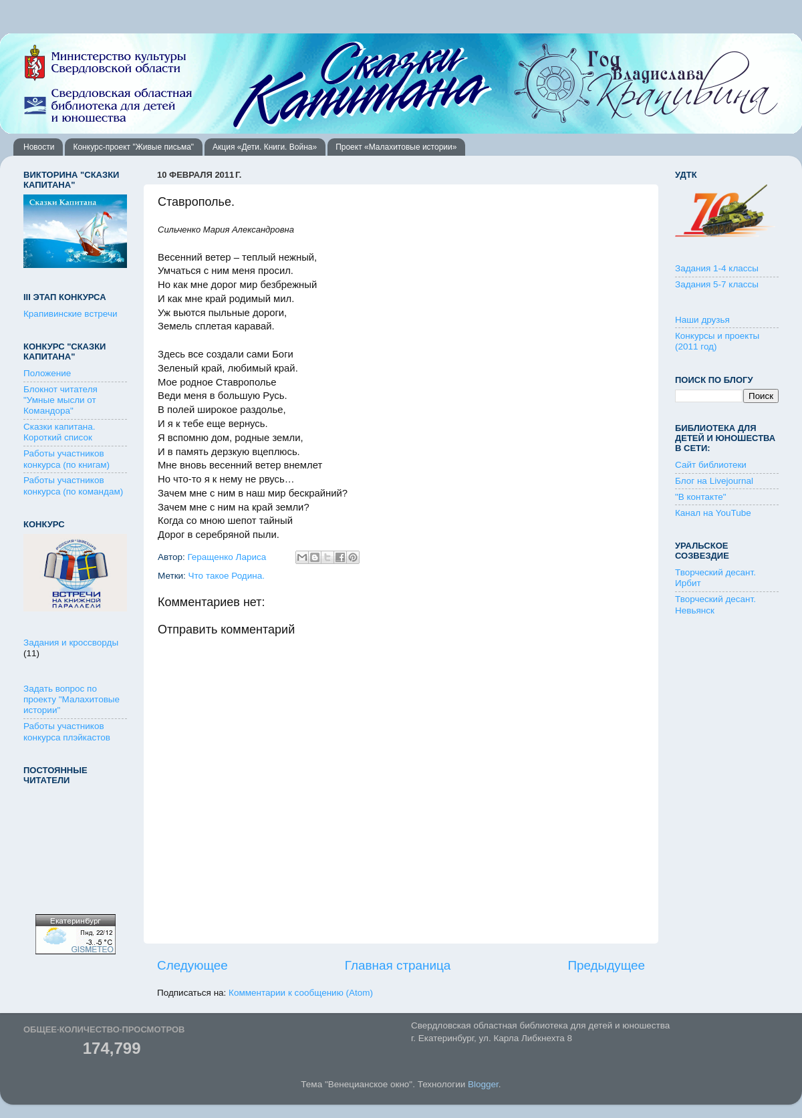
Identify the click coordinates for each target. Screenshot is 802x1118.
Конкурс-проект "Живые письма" (133, 147)
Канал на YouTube (713, 513)
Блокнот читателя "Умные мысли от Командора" (60, 400)
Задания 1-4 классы (717, 268)
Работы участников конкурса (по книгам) (66, 458)
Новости (38, 147)
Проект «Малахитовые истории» (396, 147)
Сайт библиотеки (711, 465)
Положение (47, 373)
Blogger (483, 1084)
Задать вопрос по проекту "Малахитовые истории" (71, 699)
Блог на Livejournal (714, 481)
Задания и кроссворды (70, 643)
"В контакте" (700, 497)
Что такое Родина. (226, 576)
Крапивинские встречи (70, 314)
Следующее (192, 965)
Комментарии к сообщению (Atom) (301, 993)
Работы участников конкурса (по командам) (73, 485)
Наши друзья (702, 320)
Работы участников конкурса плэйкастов (66, 731)
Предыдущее (606, 965)
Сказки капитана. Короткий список (59, 432)
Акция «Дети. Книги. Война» (265, 147)
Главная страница (398, 965)
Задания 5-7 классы (717, 284)
